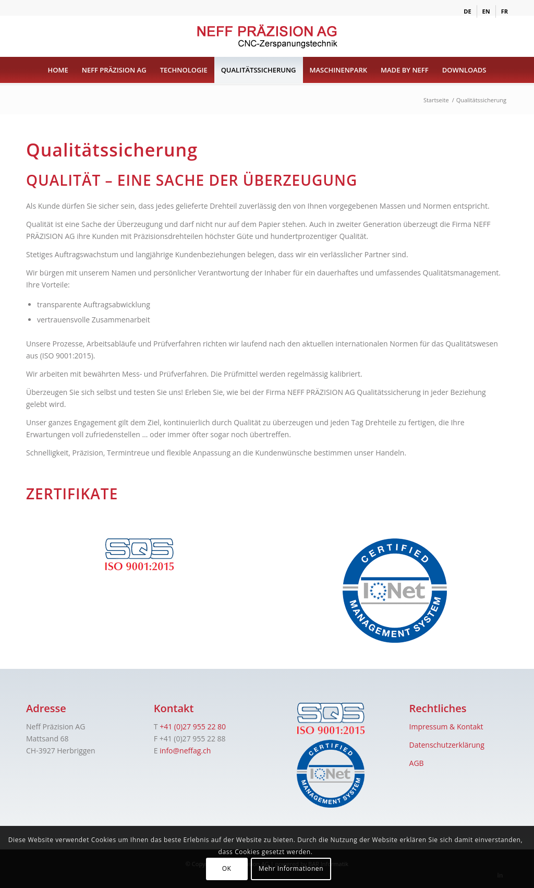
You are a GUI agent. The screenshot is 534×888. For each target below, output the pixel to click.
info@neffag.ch (185, 750)
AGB (416, 763)
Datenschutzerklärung (446, 745)
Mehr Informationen (291, 868)
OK (227, 868)
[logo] (267, 36)
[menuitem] (467, 11)
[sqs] (139, 554)
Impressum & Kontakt (446, 726)
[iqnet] (395, 590)
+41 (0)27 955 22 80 (193, 726)
